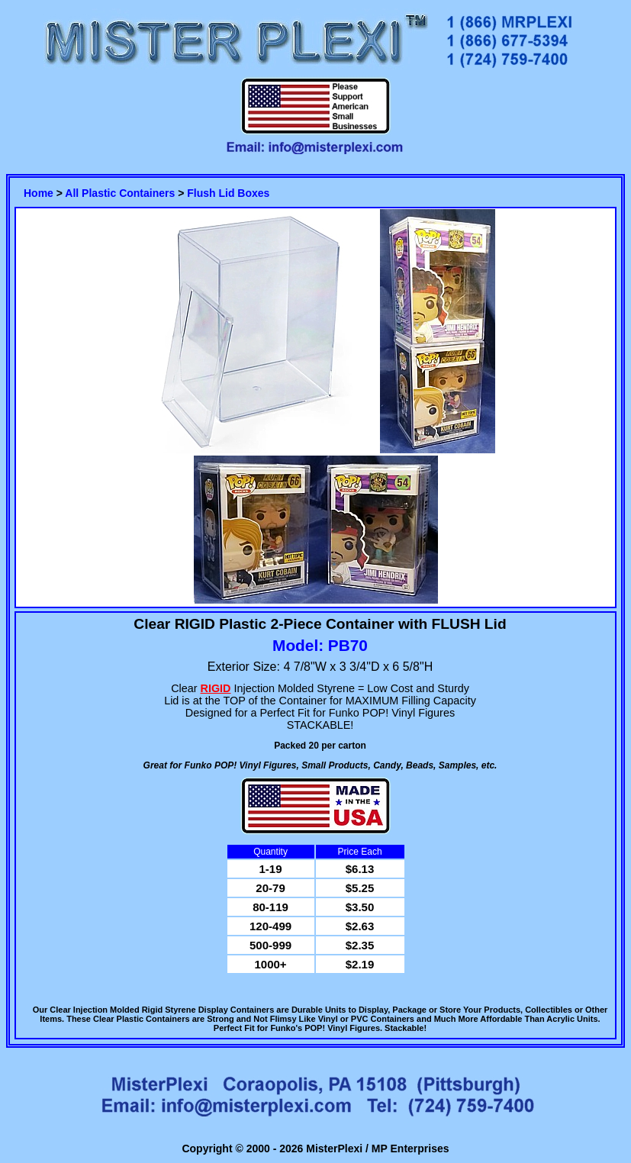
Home (38, 193)
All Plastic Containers (120, 193)
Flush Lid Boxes (228, 193)
